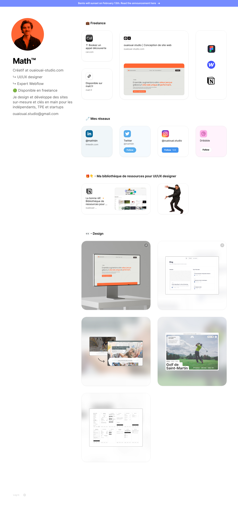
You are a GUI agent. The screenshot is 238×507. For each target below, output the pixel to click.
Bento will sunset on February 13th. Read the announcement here (119, 3)
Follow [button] (130, 149)
